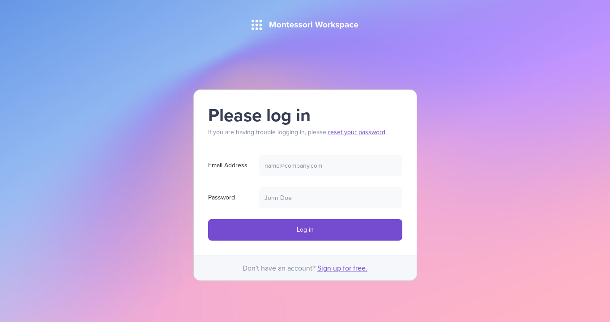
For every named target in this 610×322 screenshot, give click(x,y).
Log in (305, 229)
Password (221, 197)
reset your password (356, 131)
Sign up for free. (342, 268)
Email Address (227, 165)
